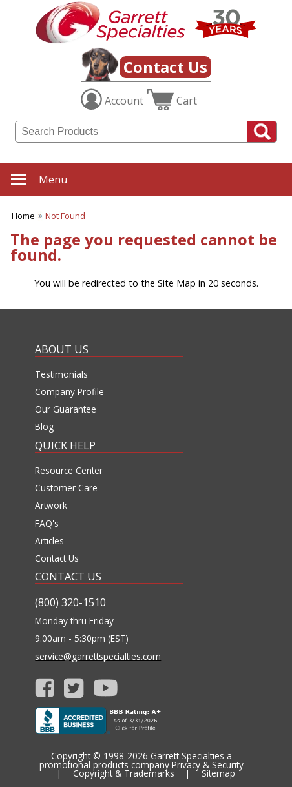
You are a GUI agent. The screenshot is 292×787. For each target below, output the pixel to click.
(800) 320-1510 (70, 602)
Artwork (51, 505)
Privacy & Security (208, 765)
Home (23, 215)
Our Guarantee (65, 409)
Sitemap (218, 773)
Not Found (65, 215)
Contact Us (165, 66)
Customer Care (66, 488)
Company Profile (69, 391)
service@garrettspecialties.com (98, 656)
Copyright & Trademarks (123, 773)
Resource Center (69, 470)
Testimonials (61, 374)
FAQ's (47, 523)
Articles (49, 541)
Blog (44, 426)
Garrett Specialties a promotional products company (135, 760)
